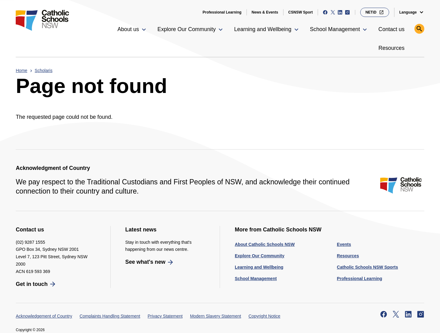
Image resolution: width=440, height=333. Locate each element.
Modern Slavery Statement (215, 316)
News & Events (265, 12)
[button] (132, 29)
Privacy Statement (165, 316)
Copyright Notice (264, 316)
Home (21, 70)
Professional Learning (222, 12)
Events (344, 244)
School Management (256, 278)
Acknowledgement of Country (44, 316)
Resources (348, 255)
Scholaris (44, 70)
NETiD (374, 12)
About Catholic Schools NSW (265, 244)
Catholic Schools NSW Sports (367, 267)
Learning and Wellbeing (259, 267)
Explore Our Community (259, 255)
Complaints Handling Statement (109, 316)
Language (408, 12)
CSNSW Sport (300, 12)
